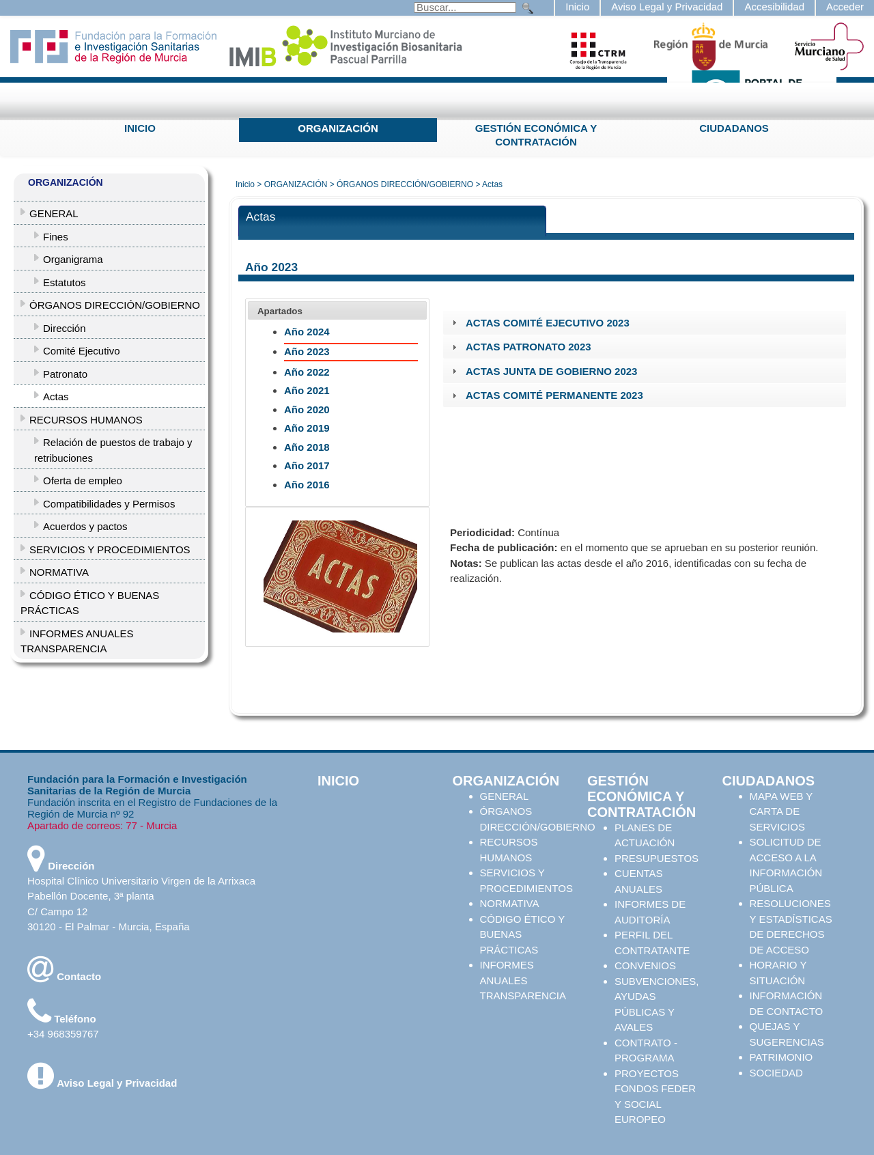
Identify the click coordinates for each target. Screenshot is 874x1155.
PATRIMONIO (781, 1057)
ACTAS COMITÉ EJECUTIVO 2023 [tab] (539, 323)
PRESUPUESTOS (657, 858)
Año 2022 (307, 372)
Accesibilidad (774, 6)
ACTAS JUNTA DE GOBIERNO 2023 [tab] (543, 371)
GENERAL (504, 796)
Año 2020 (307, 409)
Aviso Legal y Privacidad (666, 6)
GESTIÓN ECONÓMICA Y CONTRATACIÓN (536, 135)
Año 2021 (307, 390)
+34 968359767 (63, 1034)
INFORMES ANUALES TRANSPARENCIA (523, 980)
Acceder (845, 6)
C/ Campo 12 (57, 911)
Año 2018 (307, 447)
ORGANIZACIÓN (338, 128)
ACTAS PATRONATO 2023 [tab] (520, 346)
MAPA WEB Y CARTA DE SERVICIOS (781, 811)
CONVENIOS (645, 965)
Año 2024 (307, 331)
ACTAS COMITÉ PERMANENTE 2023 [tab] (546, 395)
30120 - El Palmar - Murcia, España (108, 926)
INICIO (140, 128)
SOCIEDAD (776, 1073)
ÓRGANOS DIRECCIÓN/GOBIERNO (405, 184)
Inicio (577, 6)
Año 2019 (307, 428)
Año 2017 (307, 465)
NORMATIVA (509, 903)
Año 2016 (307, 484)
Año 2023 (307, 351)
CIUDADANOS (734, 128)
